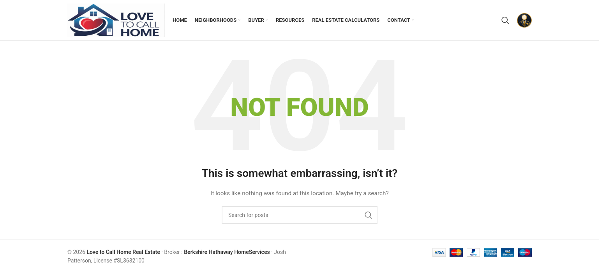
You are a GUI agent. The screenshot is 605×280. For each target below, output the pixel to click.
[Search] (505, 20)
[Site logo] (116, 20)
